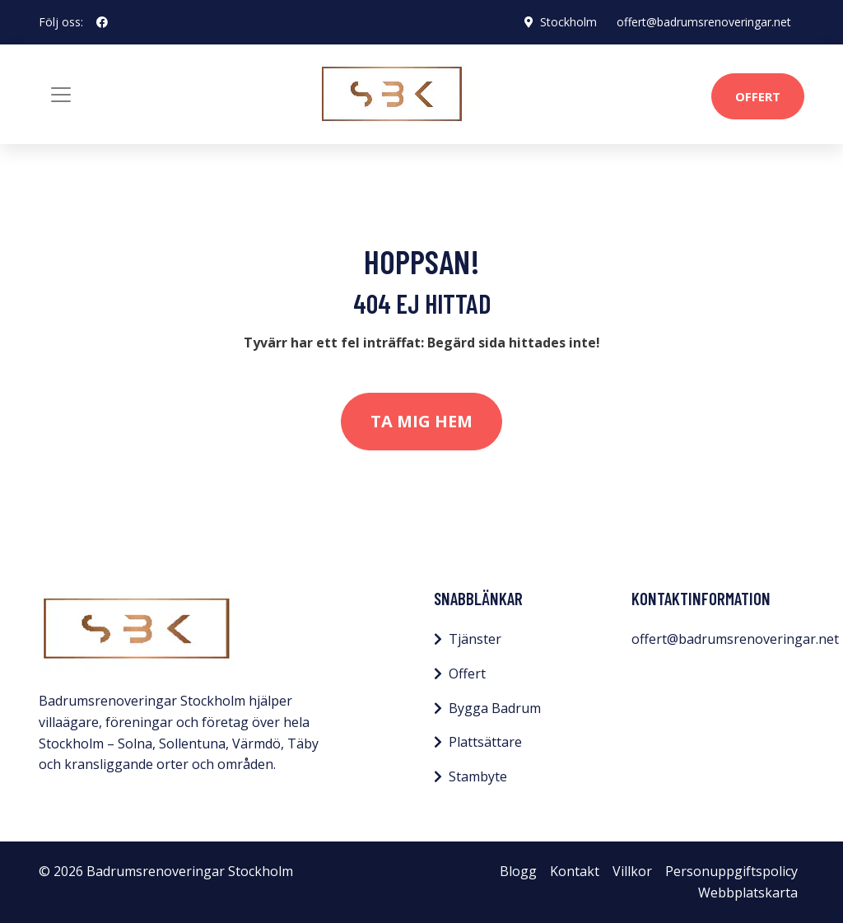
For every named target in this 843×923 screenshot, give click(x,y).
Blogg (518, 871)
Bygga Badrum (495, 708)
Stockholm (568, 22)
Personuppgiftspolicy (731, 871)
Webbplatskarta (748, 892)
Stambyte (478, 776)
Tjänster (475, 639)
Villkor (632, 871)
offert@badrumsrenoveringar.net (704, 22)
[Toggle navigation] (61, 94)
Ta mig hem (421, 421)
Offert (757, 96)
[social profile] (102, 22)
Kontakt (574, 871)
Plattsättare (485, 742)
